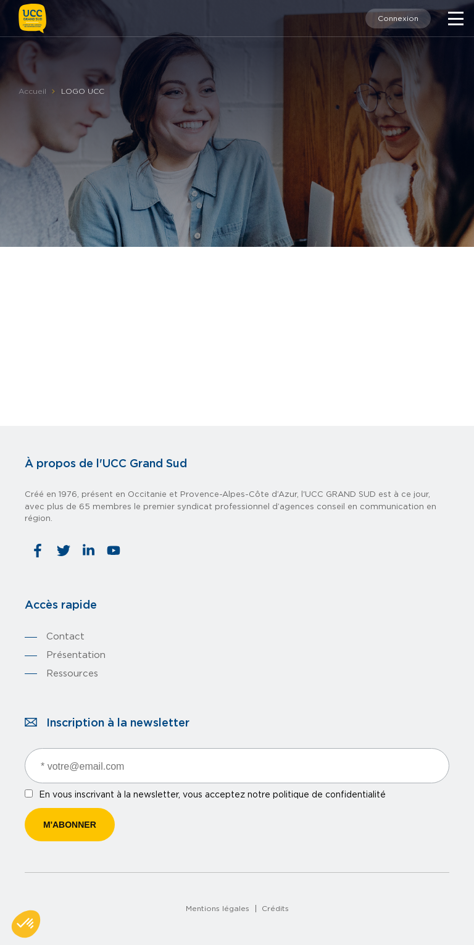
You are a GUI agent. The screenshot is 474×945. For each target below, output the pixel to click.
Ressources (72, 673)
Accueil (32, 91)
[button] (26, 924)
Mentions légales (217, 908)
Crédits (275, 908)
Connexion (398, 18)
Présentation (76, 655)
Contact (65, 636)
